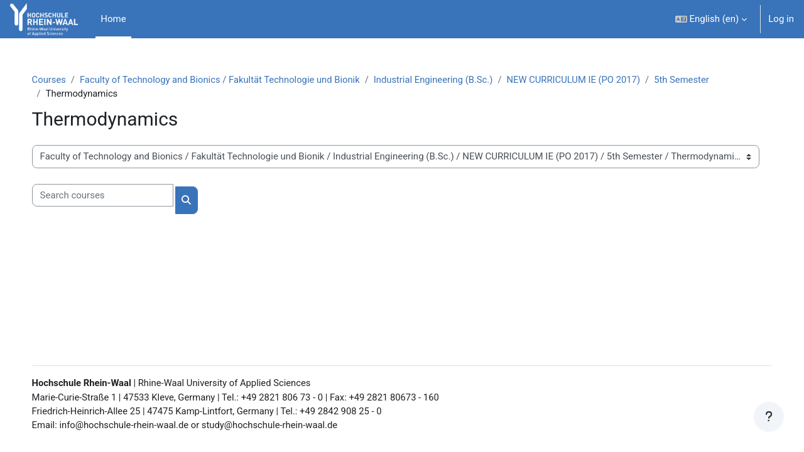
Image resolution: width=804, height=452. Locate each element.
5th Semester (704, 79)
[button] (711, 19)
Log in (781, 18)
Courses (62, 79)
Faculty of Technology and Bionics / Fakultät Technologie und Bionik (235, 79)
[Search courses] (115, 196)
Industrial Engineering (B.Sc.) (452, 79)
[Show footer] (769, 417)
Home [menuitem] (113, 18)
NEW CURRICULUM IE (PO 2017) (594, 79)
